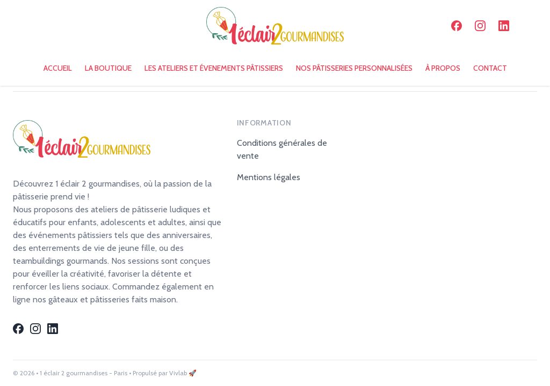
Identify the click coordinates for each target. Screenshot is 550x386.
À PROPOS (442, 68)
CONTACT (490, 68)
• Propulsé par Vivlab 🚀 (163, 373)
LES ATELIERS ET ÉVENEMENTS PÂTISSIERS (213, 68)
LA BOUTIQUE (108, 68)
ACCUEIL (58, 68)
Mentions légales (268, 177)
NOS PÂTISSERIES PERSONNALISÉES (354, 68)
